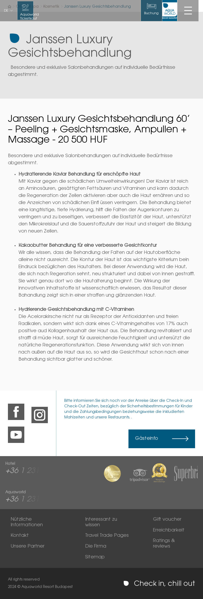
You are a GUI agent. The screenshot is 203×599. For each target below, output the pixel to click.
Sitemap (95, 557)
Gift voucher (167, 519)
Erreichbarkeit (168, 530)
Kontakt (20, 535)
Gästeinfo (146, 438)
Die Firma (95, 546)
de (6, 10)
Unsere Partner (27, 546)
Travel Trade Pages (107, 535)
